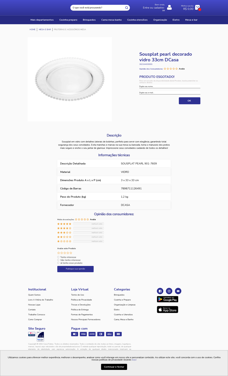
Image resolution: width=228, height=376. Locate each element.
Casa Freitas (44, 6)
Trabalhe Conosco (36, 314)
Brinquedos (119, 294)
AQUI (134, 360)
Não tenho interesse (70, 260)
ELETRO (176, 19)
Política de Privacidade (81, 299)
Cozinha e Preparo (122, 299)
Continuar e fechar (114, 366)
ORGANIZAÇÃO (160, 19)
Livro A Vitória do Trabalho (40, 299)
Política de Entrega (80, 309)
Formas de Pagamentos (82, 314)
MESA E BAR (191, 19)
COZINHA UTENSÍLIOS (137, 19)
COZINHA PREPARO (68, 19)
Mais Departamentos (42, 19)
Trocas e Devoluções (81, 304)
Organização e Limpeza (124, 304)
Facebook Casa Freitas (160, 291)
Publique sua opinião (75, 268)
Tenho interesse (68, 257)
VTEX (173, 346)
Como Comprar (35, 319)
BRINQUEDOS (89, 19)
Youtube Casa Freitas (178, 291)
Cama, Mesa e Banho (123, 319)
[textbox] (100, 8)
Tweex (161, 346)
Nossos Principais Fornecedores (85, 319)
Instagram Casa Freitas (169, 291)
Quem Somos (34, 294)
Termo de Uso (77, 294)
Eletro (117, 309)
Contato (32, 309)
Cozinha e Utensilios (123, 314)
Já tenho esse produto (71, 263)
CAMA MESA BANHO (111, 19)
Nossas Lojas (34, 304)
